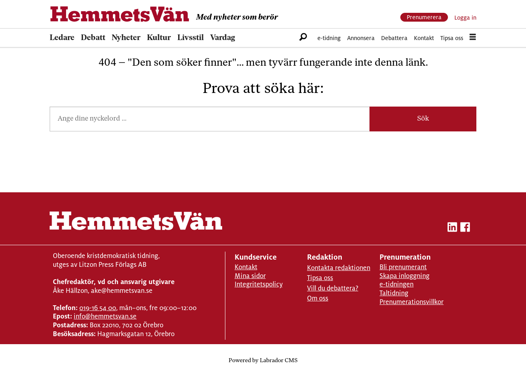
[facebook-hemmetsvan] (465, 228)
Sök (423, 118)
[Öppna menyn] (473, 38)
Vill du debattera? (332, 288)
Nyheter (126, 38)
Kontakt (424, 38)
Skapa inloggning (404, 276)
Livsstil (190, 38)
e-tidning (329, 38)
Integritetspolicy (259, 284)
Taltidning (393, 293)
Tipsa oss (451, 38)
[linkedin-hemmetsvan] (452, 228)
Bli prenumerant (403, 267)
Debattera (394, 38)
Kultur (159, 38)
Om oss (317, 298)
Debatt (93, 38)
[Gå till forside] (120, 14)
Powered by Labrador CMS (263, 361)
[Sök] (303, 38)
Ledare (62, 38)
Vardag (222, 38)
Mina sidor (250, 276)
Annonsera (361, 38)
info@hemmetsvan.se (105, 316)
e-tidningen (396, 284)
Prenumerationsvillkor (411, 302)
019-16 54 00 (97, 308)
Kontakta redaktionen (338, 268)
